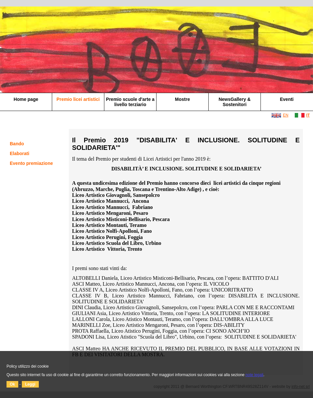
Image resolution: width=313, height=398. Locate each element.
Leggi (30, 384)
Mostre (182, 99)
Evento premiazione (31, 163)
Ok (12, 384)
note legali (254, 375)
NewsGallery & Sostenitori (234, 102)
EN (286, 115)
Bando (17, 143)
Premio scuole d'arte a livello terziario (130, 102)
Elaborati (19, 153)
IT (308, 115)
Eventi (286, 99)
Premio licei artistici (77, 99)
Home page (26, 99)
